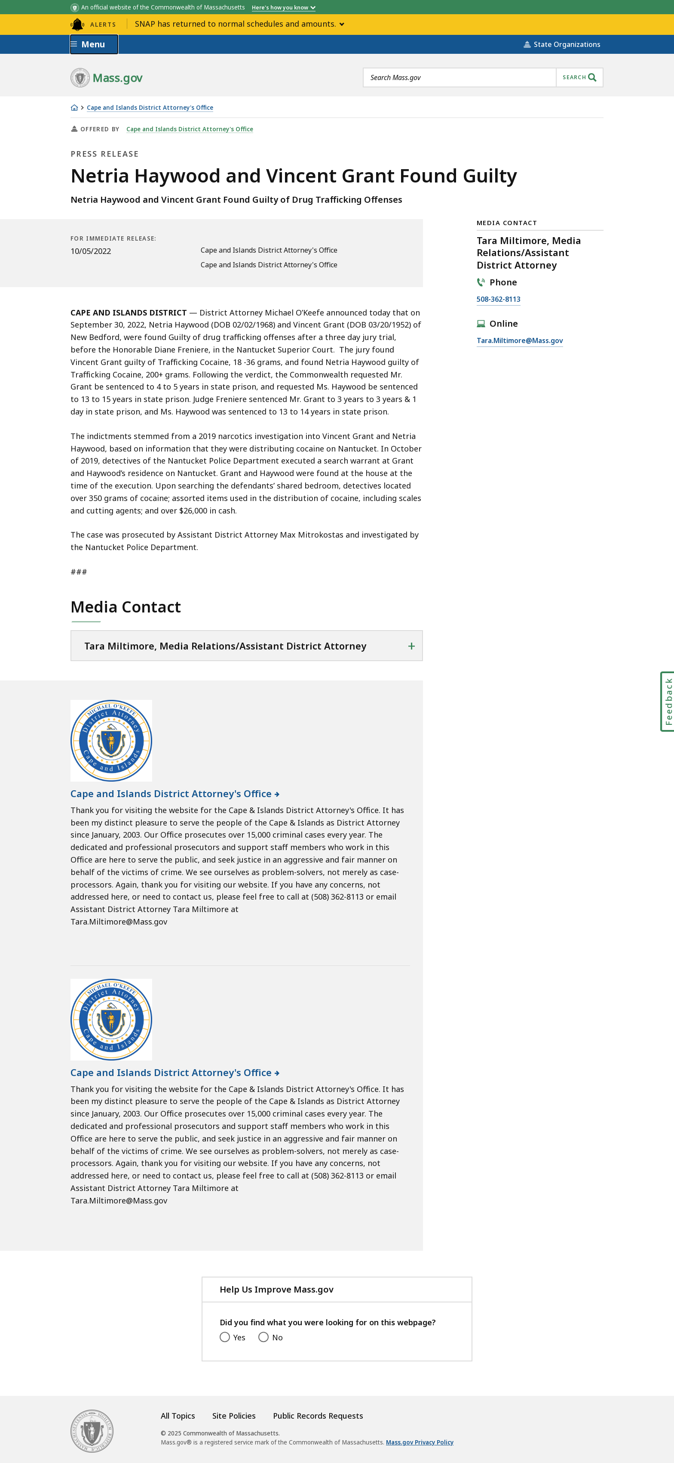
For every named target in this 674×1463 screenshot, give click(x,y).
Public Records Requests (318, 1415)
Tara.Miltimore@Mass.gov (520, 341)
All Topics (178, 1415)
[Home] (74, 107)
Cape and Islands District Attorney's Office (150, 107)
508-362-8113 (499, 300)
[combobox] (483, 77)
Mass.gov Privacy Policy (419, 1442)
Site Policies (234, 1415)
